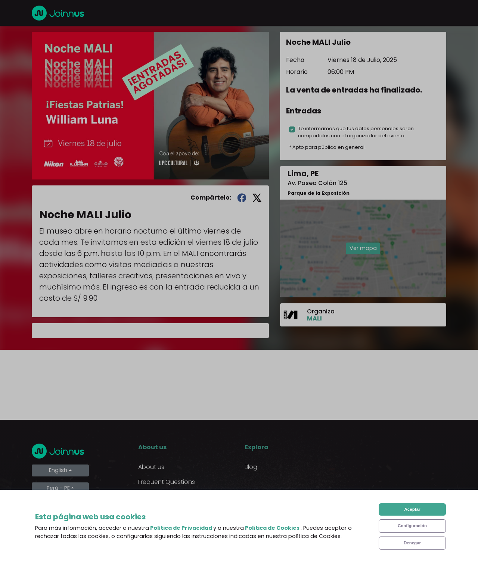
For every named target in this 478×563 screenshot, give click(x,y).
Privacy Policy (157, 511)
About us (151, 467)
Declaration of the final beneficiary (171, 546)
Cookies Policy (159, 526)
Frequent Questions (166, 482)
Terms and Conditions (170, 496)
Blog (251, 467)
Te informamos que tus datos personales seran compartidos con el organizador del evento (356, 132)
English (58, 470)
